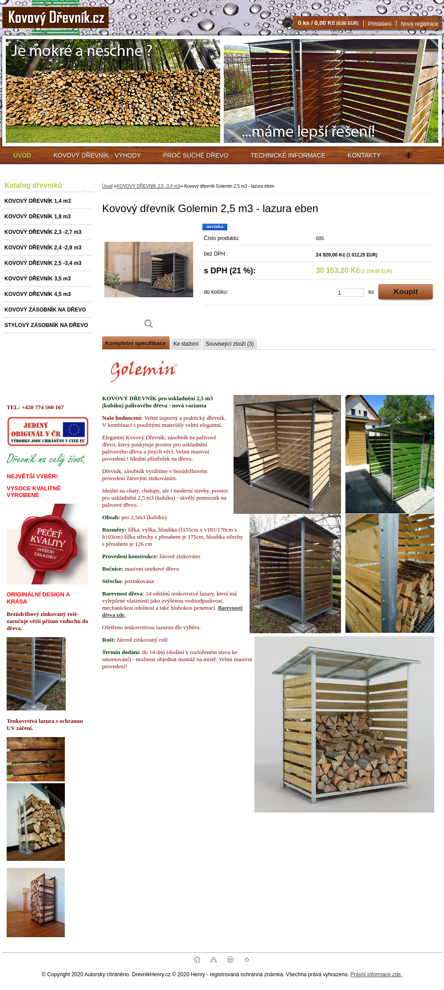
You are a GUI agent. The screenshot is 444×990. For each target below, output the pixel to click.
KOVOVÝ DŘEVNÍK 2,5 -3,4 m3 (148, 186)
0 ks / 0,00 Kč (328, 23)
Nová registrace (419, 24)
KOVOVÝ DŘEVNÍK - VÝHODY (97, 155)
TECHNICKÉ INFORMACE (287, 155)
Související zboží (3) (230, 344)
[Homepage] (22, 155)
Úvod (107, 186)
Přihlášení (380, 24)
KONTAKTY (364, 155)
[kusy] (350, 292)
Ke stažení (186, 344)
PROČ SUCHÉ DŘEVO (195, 155)
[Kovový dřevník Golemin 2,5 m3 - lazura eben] (149, 279)
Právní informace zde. (376, 974)
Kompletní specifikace (135, 343)
